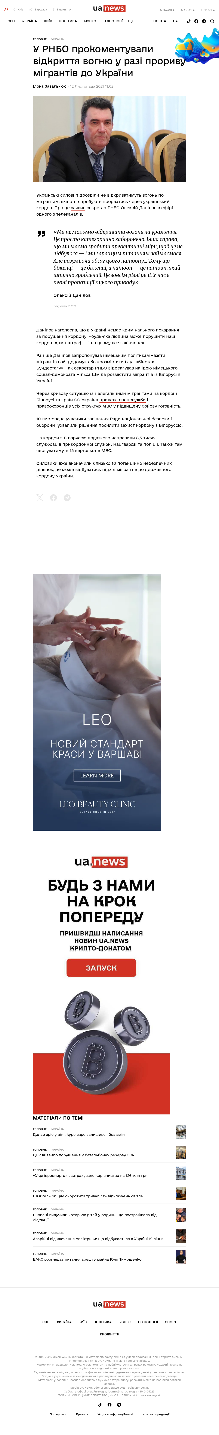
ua (175, 21)
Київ (48, 21)
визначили (80, 463)
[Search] (212, 21)
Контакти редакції (155, 1414)
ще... (132, 21)
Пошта (159, 21)
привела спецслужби (122, 399)
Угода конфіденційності (115, 1414)
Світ (11, 21)
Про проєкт (58, 1414)
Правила (82, 1414)
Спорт (171, 1322)
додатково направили (111, 438)
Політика (68, 21)
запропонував (87, 355)
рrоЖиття (109, 1334)
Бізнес (90, 21)
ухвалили (68, 425)
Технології (113, 21)
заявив (78, 207)
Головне (40, 39)
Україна (29, 21)
